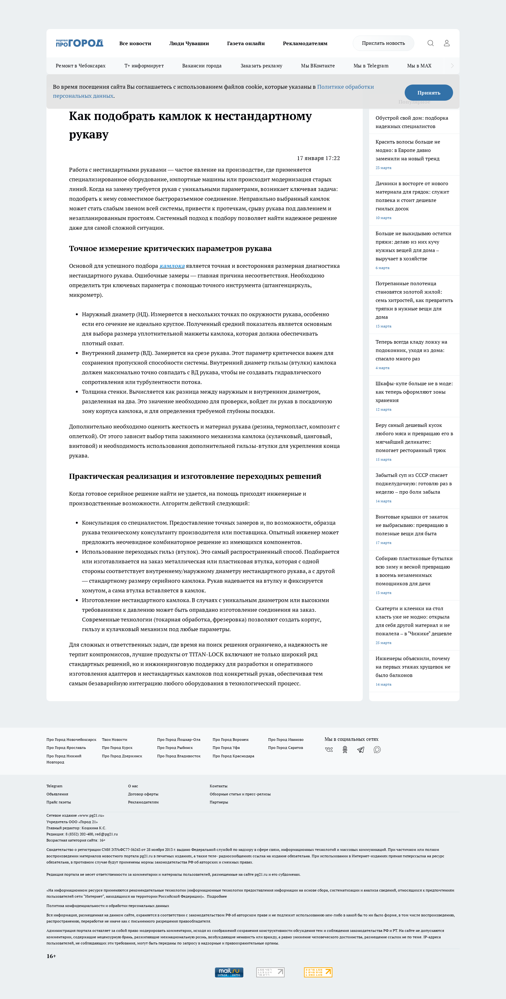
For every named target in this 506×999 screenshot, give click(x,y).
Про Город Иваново (286, 739)
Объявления (57, 794)
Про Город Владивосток (178, 755)
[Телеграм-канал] (361, 749)
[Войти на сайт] (446, 43)
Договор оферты (143, 794)
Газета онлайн (246, 43)
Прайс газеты (58, 802)
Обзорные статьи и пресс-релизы (240, 794)
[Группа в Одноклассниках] (345, 749)
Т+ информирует (144, 66)
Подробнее (217, 896)
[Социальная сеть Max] (377, 749)
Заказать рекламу (262, 66)
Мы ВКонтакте (318, 66)
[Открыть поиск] (430, 43)
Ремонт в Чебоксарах (81, 66)
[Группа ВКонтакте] (329, 749)
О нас (133, 785)
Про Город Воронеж (231, 739)
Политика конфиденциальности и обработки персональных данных (107, 905)
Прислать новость (383, 43)
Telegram (54, 785)
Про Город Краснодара (233, 755)
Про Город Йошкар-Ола (178, 739)
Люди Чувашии (189, 43)
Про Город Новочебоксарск (71, 739)
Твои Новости (114, 739)
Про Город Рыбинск (175, 747)
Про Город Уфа (226, 747)
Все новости (135, 43)
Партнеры (219, 802)
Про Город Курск (117, 747)
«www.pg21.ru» (91, 815)
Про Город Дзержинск (122, 755)
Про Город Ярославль (66, 747)
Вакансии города (202, 66)
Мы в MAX (419, 66)
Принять (429, 92)
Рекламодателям (305, 43)
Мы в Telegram (371, 66)
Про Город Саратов (285, 747)
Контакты (219, 785)
